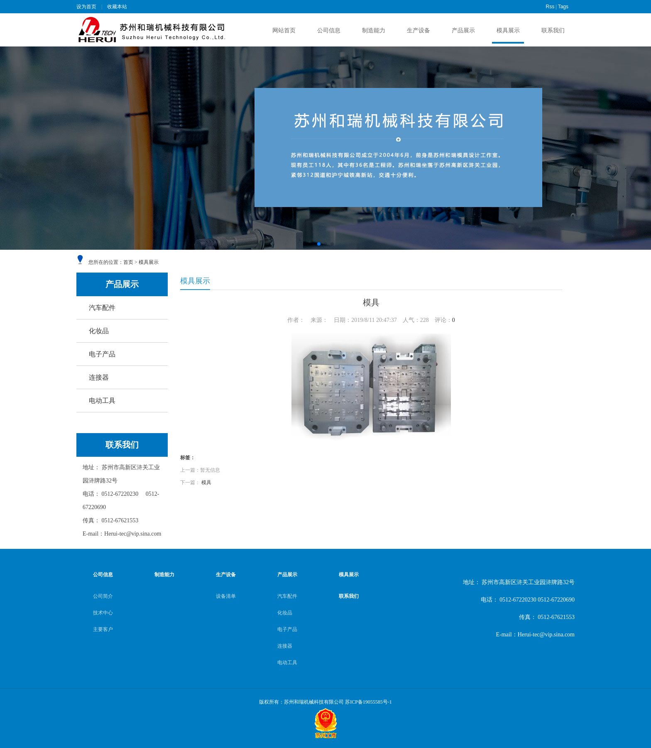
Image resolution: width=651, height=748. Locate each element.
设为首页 (86, 7)
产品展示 (463, 30)
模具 (206, 482)
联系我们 (553, 30)
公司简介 (103, 596)
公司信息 (328, 30)
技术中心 (103, 613)
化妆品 (99, 330)
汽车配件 (102, 307)
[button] (319, 244)
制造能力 (373, 30)
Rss (550, 7)
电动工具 (102, 400)
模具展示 (508, 30)
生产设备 (418, 30)
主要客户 (103, 629)
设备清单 (226, 596)
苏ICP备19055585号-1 (368, 702)
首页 (128, 262)
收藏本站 (117, 7)
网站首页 (284, 30)
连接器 (99, 377)
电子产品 (102, 354)
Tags (563, 7)
